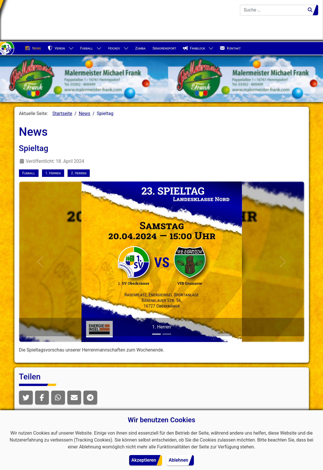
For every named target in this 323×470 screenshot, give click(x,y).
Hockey (114, 48)
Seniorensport (164, 48)
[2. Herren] (167, 334)
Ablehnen (178, 460)
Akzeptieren (143, 460)
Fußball (86, 48)
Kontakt (230, 48)
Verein (56, 48)
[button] (26, 397)
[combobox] (272, 10)
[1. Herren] (156, 334)
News (33, 48)
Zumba (140, 48)
